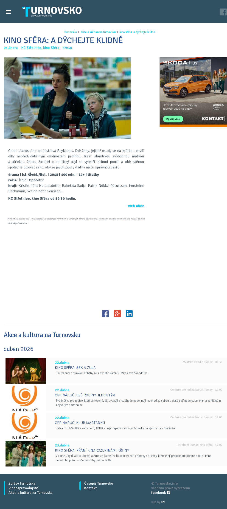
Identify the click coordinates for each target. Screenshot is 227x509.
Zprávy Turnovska (21, 483)
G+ (117, 313)
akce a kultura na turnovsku (98, 32)
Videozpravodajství (23, 488)
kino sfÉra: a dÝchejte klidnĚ (137, 32)
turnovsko (70, 32)
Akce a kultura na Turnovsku (30, 492)
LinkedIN (129, 313)
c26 (163, 502)
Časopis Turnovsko (98, 483)
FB (105, 313)
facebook (160, 492)
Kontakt (90, 488)
